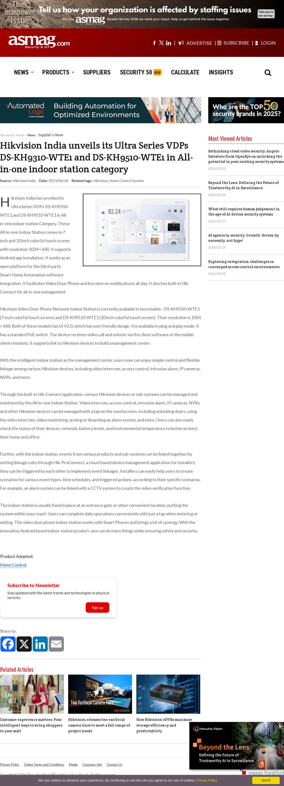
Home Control (13, 564)
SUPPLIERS (97, 72)
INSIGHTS (221, 72)
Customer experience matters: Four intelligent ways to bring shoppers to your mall (31, 725)
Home (20, 135)
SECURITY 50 (136, 72)
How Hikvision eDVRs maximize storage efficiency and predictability (164, 725)
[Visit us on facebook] (154, 43)
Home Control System (126, 180)
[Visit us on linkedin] (168, 43)
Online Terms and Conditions (44, 765)
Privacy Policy (9, 765)
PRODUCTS (58, 72)
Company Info (92, 765)
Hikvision (100, 180)
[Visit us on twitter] (161, 43)
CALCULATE (185, 72)
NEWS (23, 72)
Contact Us (114, 765)
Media (73, 765)
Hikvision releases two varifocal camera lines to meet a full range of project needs (99, 725)
